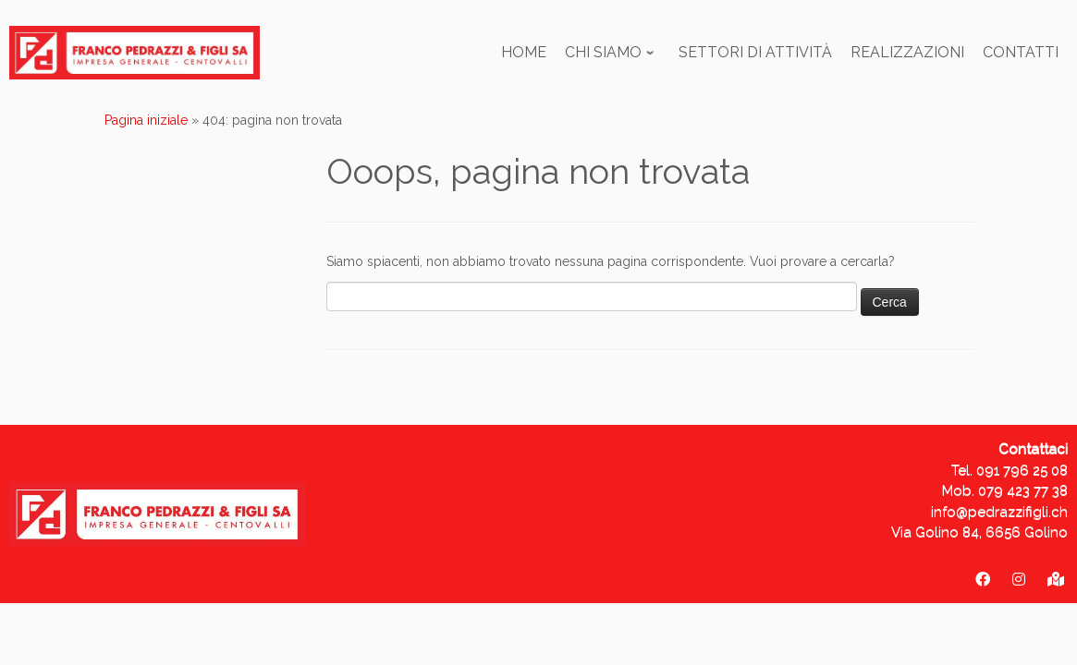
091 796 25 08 (1022, 470)
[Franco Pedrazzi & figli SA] (982, 579)
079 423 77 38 (1023, 490)
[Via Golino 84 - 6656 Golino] (1055, 579)
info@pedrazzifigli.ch (999, 511)
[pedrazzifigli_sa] (1018, 579)
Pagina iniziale (146, 120)
